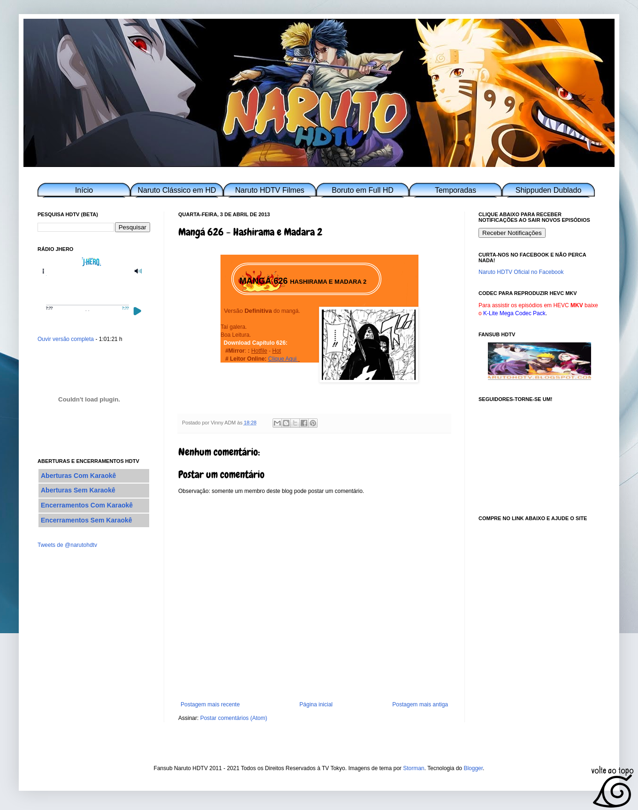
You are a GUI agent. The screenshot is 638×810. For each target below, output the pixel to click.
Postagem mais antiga (420, 704)
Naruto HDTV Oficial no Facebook (520, 272)
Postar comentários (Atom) (233, 718)
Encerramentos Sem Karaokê (86, 520)
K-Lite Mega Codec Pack (514, 313)
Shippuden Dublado (549, 190)
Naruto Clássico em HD (176, 190)
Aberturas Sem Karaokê (78, 490)
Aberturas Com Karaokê (78, 475)
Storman (413, 768)
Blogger (473, 768)
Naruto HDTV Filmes (269, 190)
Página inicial (316, 704)
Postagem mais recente (210, 704)
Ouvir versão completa (66, 339)
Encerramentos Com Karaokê (87, 505)
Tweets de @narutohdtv (67, 545)
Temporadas (455, 190)
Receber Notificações (512, 232)
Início (84, 190)
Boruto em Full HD (363, 190)
